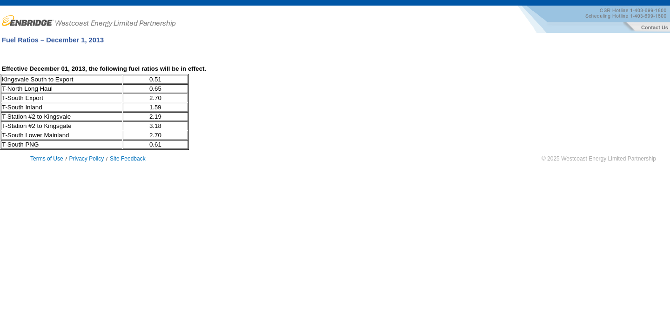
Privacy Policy (86, 158)
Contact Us (655, 27)
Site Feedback (128, 158)
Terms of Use (46, 158)
